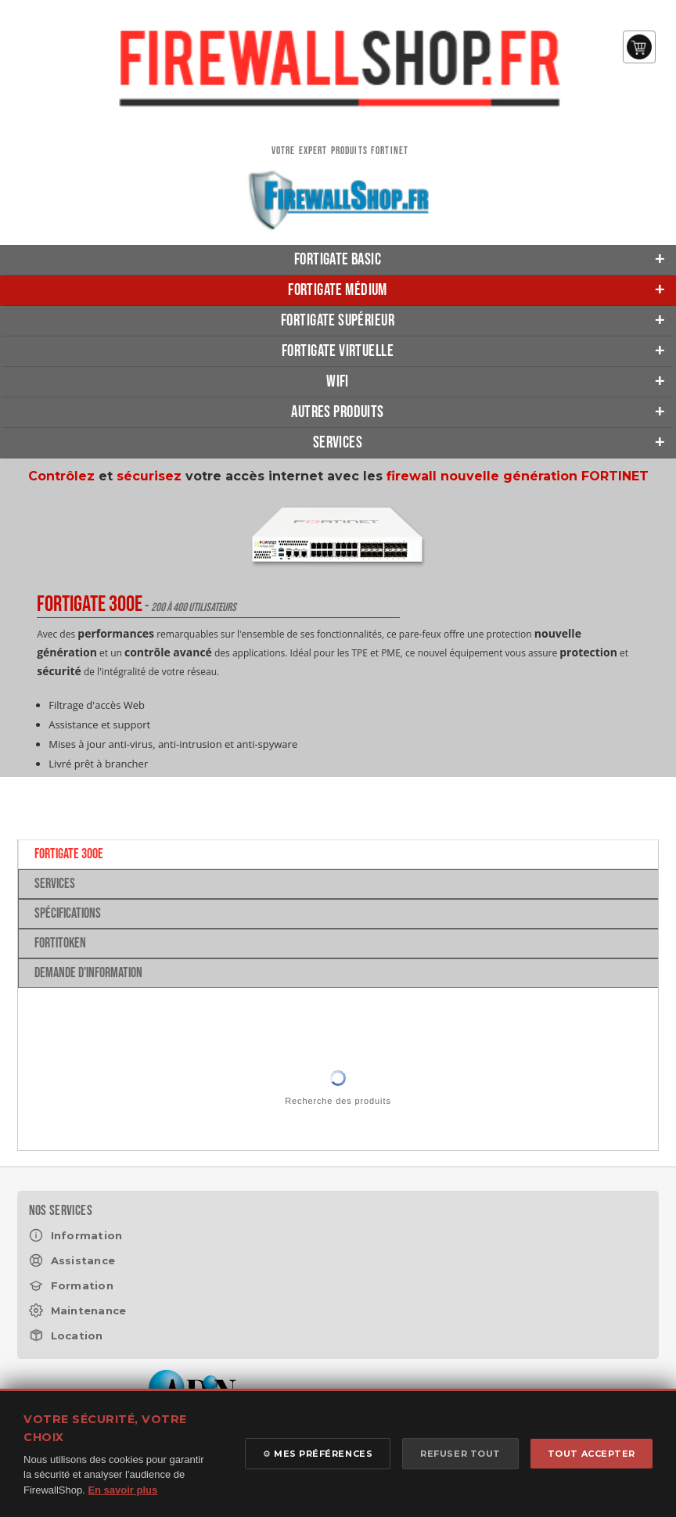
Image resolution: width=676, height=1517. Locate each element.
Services (337, 442)
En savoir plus (122, 1490)
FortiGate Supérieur (337, 320)
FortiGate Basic (337, 259)
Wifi (337, 381)
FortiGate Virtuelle (338, 351)
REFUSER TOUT (460, 1453)
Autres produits (337, 412)
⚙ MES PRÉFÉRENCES (317, 1453)
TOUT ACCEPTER (591, 1453)
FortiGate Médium (337, 290)
